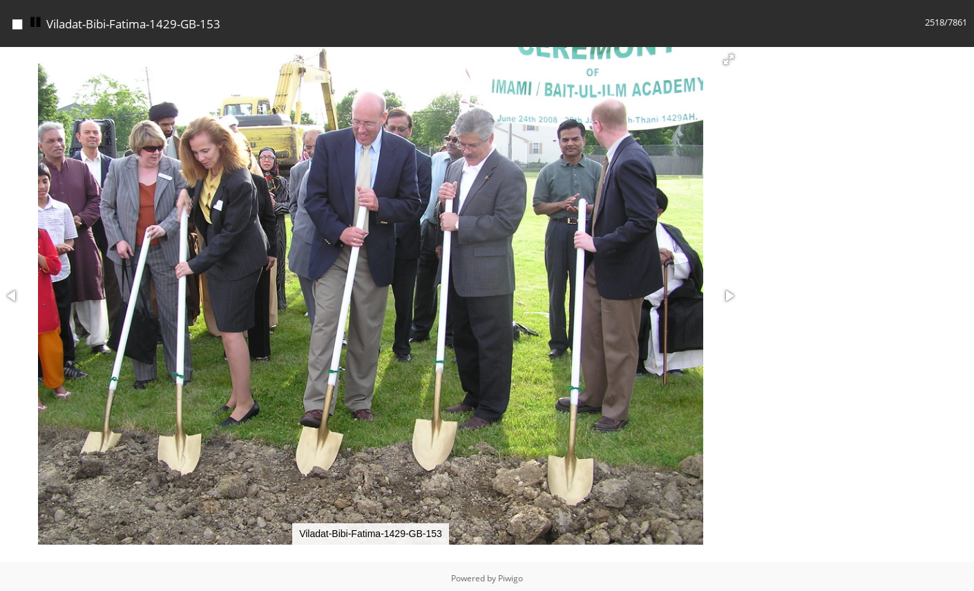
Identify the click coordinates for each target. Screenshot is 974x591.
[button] (729, 56)
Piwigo (510, 575)
